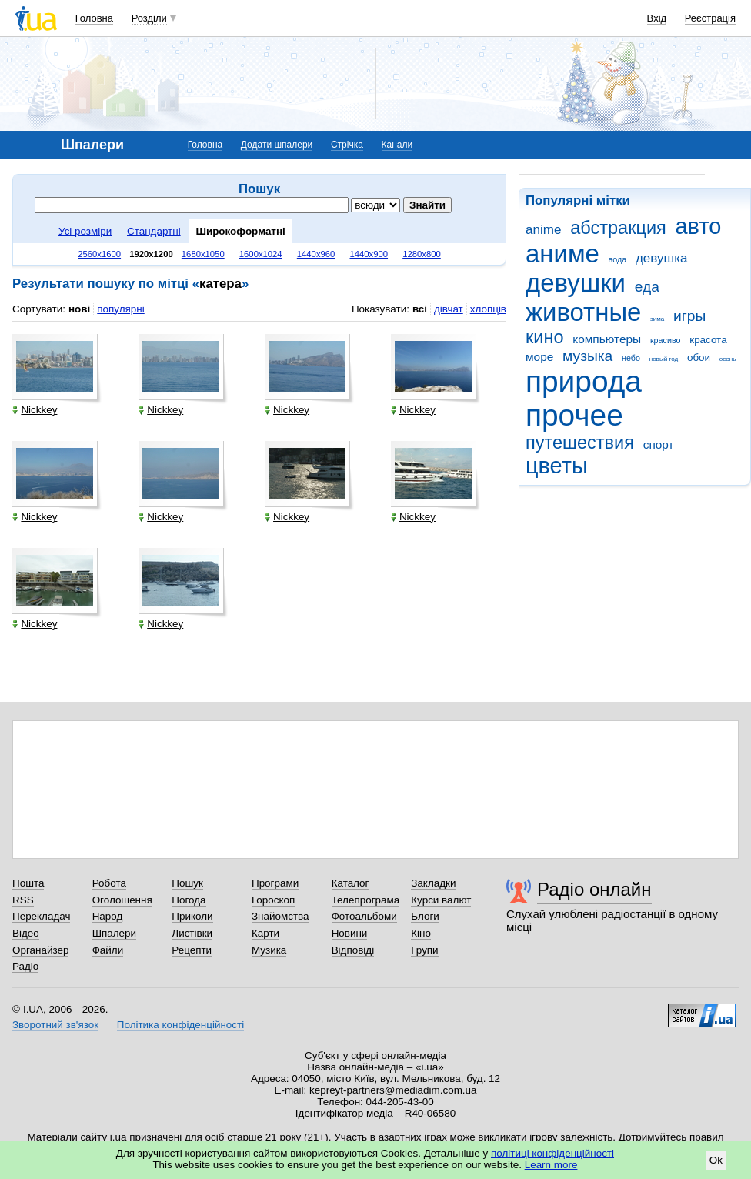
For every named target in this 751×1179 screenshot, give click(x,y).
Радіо (25, 966)
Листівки (192, 933)
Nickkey (34, 410)
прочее (574, 415)
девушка (662, 258)
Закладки (433, 883)
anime (543, 229)
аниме (562, 253)
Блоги (425, 916)
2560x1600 (99, 254)
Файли (108, 950)
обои (698, 357)
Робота (109, 883)
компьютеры (606, 339)
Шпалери (114, 933)
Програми (275, 883)
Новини (350, 933)
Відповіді (353, 950)
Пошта (28, 883)
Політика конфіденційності (180, 1024)
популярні (120, 309)
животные (583, 312)
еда (647, 287)
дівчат (448, 309)
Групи (424, 950)
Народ (107, 916)
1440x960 (316, 254)
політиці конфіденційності (552, 1153)
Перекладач (41, 916)
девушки (576, 283)
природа (584, 381)
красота (707, 340)
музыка (587, 356)
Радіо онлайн (594, 889)
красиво (665, 340)
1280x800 (421, 254)
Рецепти (192, 950)
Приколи (192, 916)
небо (631, 357)
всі (419, 309)
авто (699, 226)
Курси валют (441, 900)
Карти (265, 933)
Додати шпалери (276, 144)
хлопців (488, 309)
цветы (557, 465)
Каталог (350, 883)
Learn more (551, 1165)
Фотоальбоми (364, 916)
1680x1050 (203, 254)
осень (727, 359)
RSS (23, 900)
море (539, 356)
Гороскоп (273, 900)
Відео (25, 933)
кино (545, 337)
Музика (269, 950)
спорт (658, 444)
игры (689, 316)
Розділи (149, 18)
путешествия (580, 443)
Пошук (187, 883)
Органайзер (40, 950)
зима (657, 319)
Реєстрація (710, 18)
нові (79, 309)
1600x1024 (260, 254)
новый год (663, 359)
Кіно (421, 933)
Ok (716, 1160)
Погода (188, 900)
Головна (94, 18)
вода (618, 259)
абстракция (618, 228)
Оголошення (122, 900)
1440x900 (369, 254)
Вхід (657, 18)
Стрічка (347, 144)
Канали (397, 144)
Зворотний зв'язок (55, 1024)
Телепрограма (366, 900)
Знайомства (280, 916)
